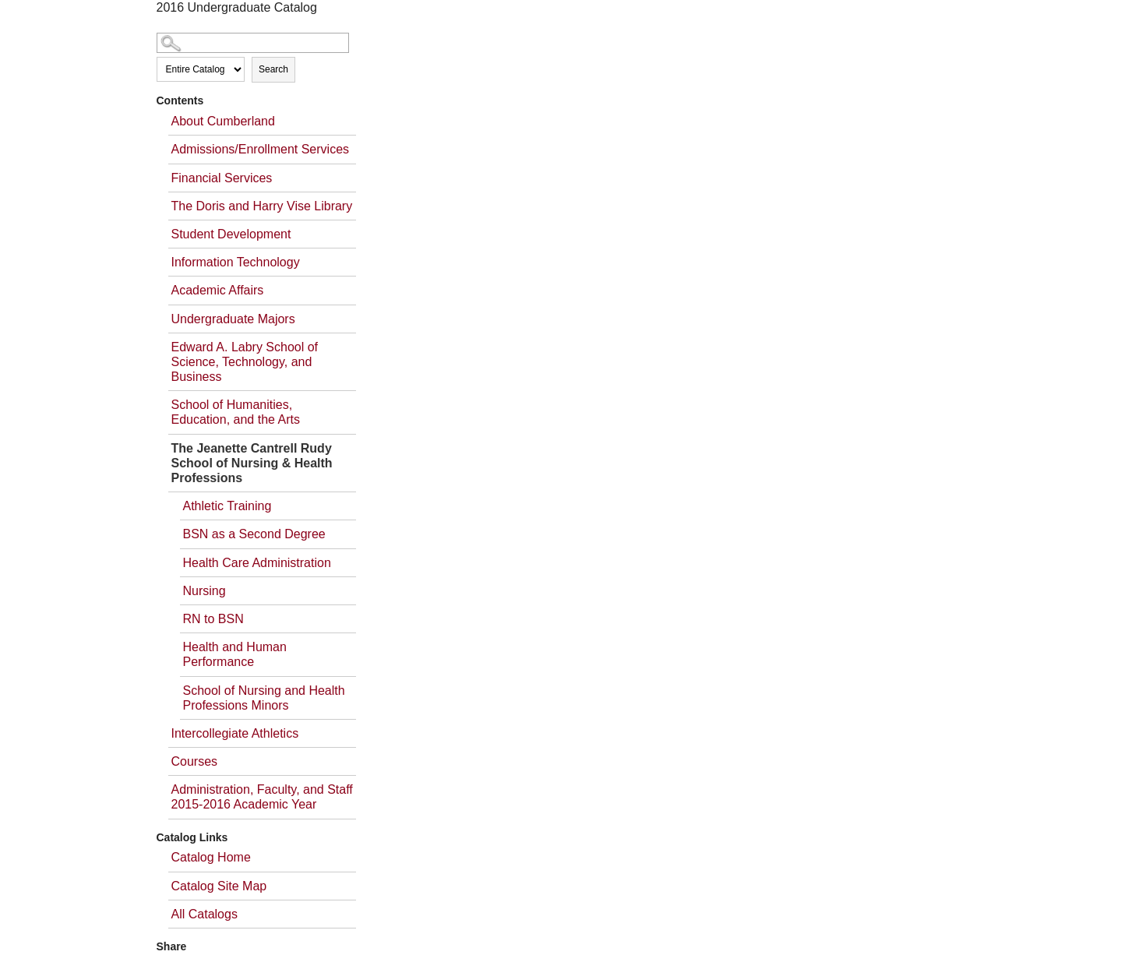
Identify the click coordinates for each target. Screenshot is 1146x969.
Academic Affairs (217, 290)
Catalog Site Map (219, 886)
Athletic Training (227, 506)
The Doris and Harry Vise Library (262, 206)
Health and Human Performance (235, 654)
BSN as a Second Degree (254, 534)
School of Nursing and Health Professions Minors (264, 698)
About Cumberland (223, 121)
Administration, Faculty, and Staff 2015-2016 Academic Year (262, 797)
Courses (194, 761)
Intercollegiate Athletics (235, 733)
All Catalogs (204, 914)
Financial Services (222, 178)
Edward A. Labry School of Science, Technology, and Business (245, 361)
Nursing (204, 590)
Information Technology (235, 262)
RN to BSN (213, 618)
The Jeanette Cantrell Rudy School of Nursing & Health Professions (252, 463)
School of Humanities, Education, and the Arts (235, 412)
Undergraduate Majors (233, 319)
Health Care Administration (257, 562)
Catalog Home (211, 857)
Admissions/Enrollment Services (260, 149)
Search (273, 69)
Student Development (231, 234)
